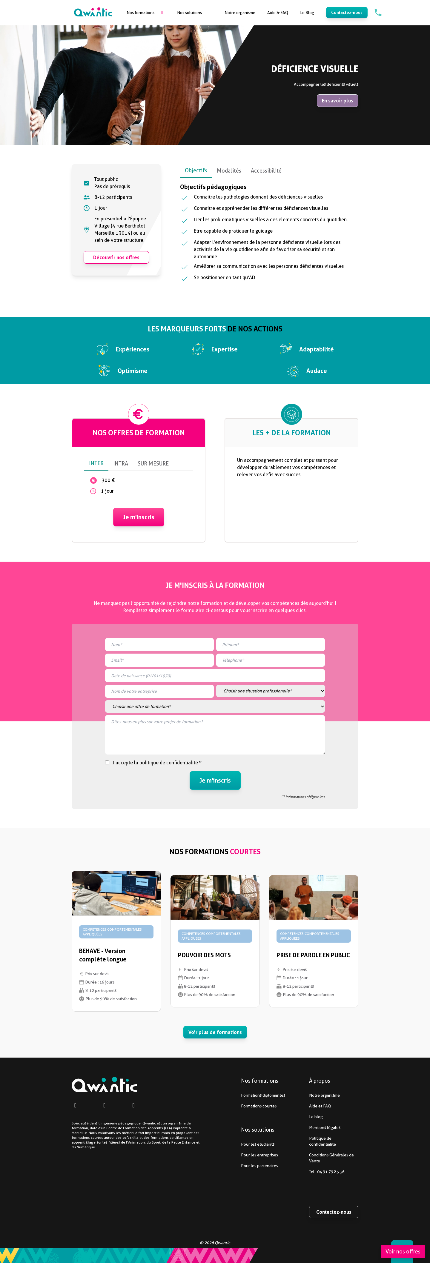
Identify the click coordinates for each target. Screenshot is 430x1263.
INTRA (120, 456)
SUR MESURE (153, 456)
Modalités (229, 171)
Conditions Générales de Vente (311, 1158)
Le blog (295, 1116)
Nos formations (140, 12)
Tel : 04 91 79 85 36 (306, 1171)
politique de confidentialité (168, 763)
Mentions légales (304, 1127)
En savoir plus (337, 101)
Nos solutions (189, 12)
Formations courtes (238, 1106)
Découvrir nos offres (116, 257)
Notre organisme (240, 12)
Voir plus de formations (215, 1032)
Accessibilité (266, 171)
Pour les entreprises (238, 1155)
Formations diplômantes (242, 1095)
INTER (96, 456)
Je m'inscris (138, 510)
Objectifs (196, 170)
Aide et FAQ (300, 1106)
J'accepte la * (157, 763)
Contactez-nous (347, 12)
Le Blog (307, 12)
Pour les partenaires (238, 1165)
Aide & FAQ (277, 12)
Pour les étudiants (237, 1144)
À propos (319, 1081)
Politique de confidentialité (302, 1141)
